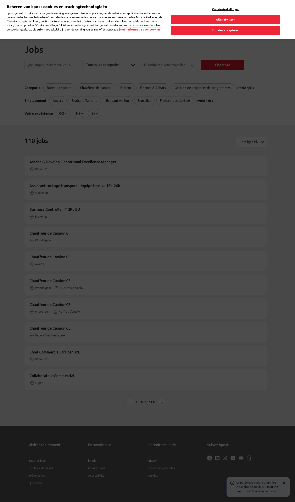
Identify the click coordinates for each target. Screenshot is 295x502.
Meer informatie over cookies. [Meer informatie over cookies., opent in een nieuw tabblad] (140, 25)
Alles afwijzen (225, 15)
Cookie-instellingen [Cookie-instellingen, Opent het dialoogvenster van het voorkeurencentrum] (225, 5)
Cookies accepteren (225, 26)
